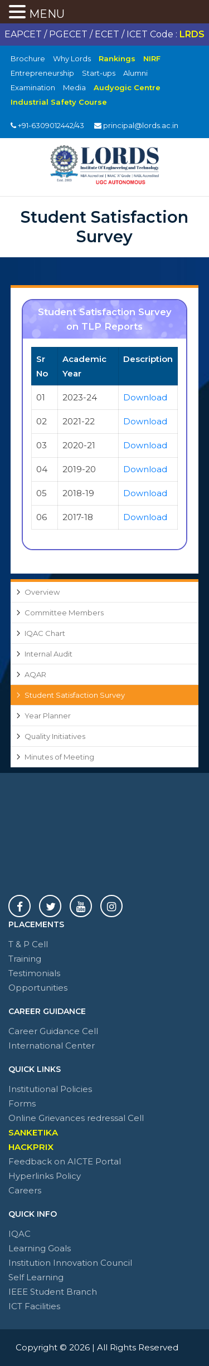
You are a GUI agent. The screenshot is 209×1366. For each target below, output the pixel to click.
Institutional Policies (50, 1089)
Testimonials (34, 973)
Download (145, 397)
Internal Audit (48, 653)
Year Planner (48, 715)
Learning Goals (39, 1248)
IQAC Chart (45, 633)
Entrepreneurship (42, 72)
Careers (24, 1190)
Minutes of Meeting (59, 756)
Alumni (135, 72)
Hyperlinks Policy (44, 1176)
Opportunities (37, 987)
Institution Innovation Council (70, 1262)
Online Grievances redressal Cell (76, 1118)
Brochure (28, 58)
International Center (51, 1045)
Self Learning (36, 1277)
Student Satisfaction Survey (75, 695)
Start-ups (98, 72)
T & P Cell (28, 944)
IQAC (19, 1233)
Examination (33, 87)
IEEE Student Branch (52, 1291)
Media (74, 87)
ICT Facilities (34, 1306)
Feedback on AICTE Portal (64, 1161)
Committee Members (64, 612)
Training (24, 958)
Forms (22, 1103)
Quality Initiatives (55, 736)
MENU (47, 14)
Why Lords (72, 58)
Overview (42, 591)
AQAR (35, 674)
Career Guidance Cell (53, 1031)
